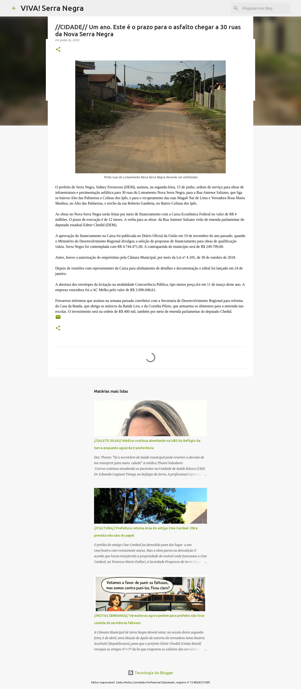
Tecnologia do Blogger (150, 673)
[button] (58, 50)
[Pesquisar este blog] (265, 8)
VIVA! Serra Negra (52, 8)
